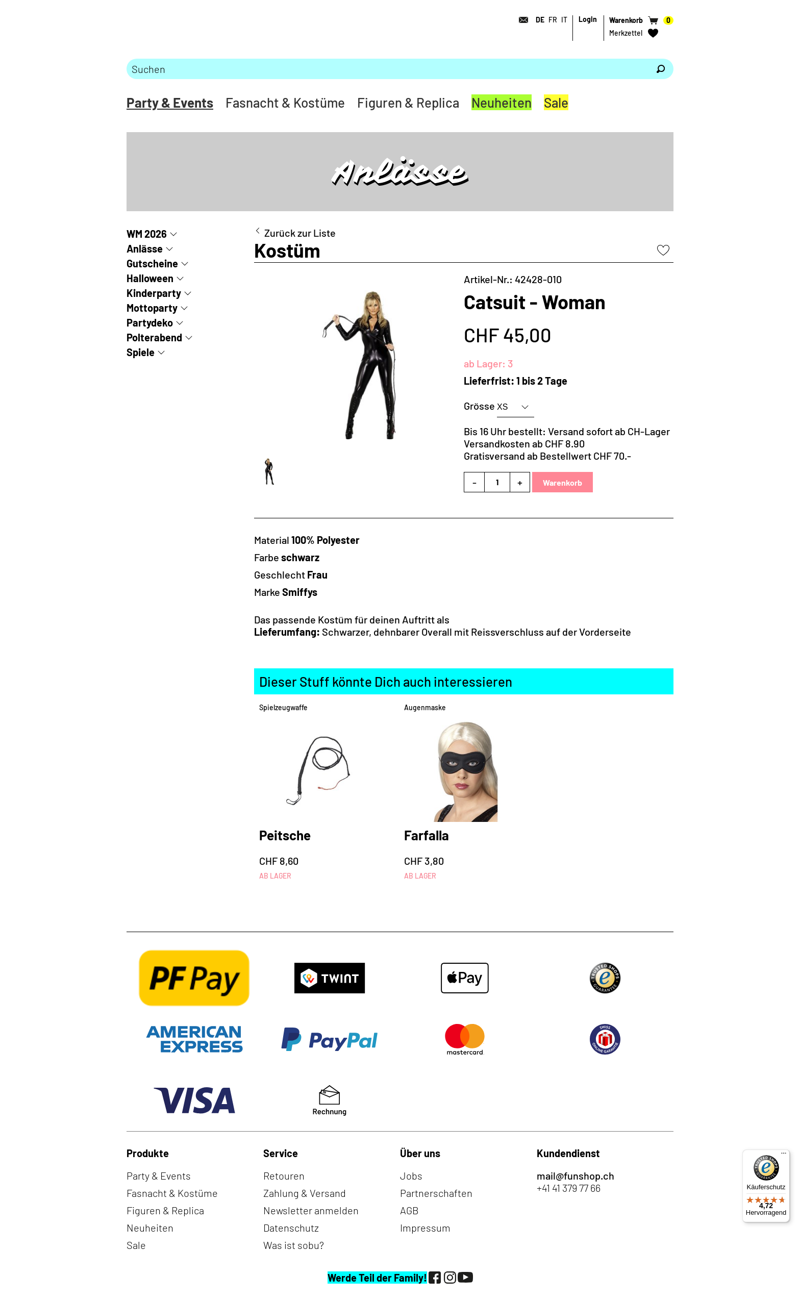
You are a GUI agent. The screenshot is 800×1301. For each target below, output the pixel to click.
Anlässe (145, 248)
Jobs (411, 1175)
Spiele (141, 352)
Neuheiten (501, 102)
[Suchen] (660, 69)
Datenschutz (291, 1227)
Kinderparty (154, 293)
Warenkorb (562, 482)
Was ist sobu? (293, 1245)
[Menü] (784, 1155)
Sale (556, 102)
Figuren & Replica (408, 102)
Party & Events (170, 102)
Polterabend (154, 337)
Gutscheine (152, 263)
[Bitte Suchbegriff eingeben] (387, 69)
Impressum (425, 1227)
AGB (409, 1210)
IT (564, 19)
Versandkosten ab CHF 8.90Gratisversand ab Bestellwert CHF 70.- (547, 449)
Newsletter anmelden (311, 1210)
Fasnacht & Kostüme (285, 102)
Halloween (150, 278)
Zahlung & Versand (304, 1193)
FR (552, 19)
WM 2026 (147, 234)
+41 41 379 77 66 (569, 1188)
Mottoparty (152, 308)
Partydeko (150, 322)
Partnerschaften (436, 1193)
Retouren (284, 1175)
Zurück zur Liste (300, 233)
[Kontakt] (520, 20)
